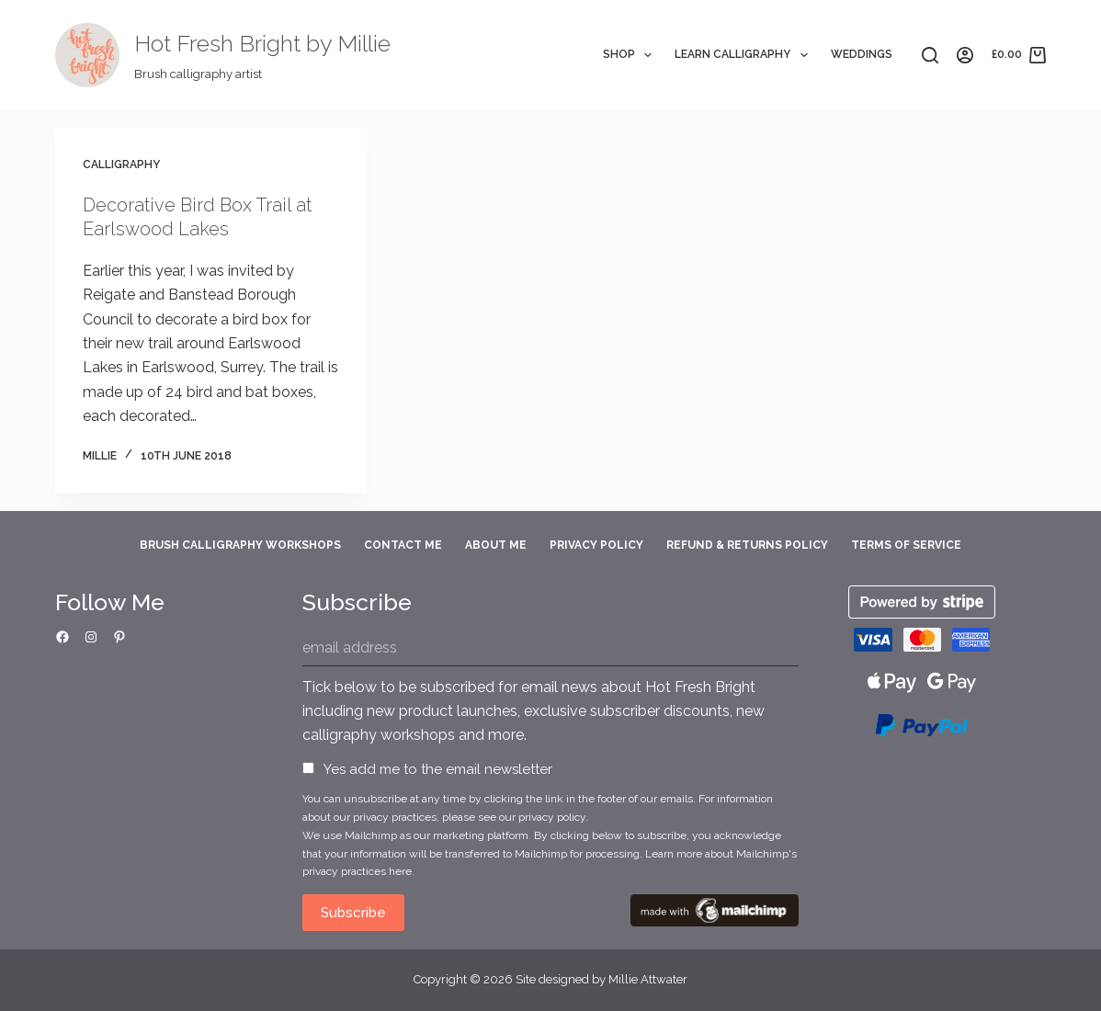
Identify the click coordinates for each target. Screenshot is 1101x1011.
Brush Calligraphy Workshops (240, 545)
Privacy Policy (596, 545)
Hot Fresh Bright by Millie (262, 43)
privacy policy (551, 817)
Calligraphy (121, 164)
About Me (496, 545)
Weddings (861, 54)
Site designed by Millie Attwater (601, 979)
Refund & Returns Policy (747, 545)
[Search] (930, 55)
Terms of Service (906, 545)
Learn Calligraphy (744, 55)
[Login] (965, 55)
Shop (631, 55)
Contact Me (403, 545)
